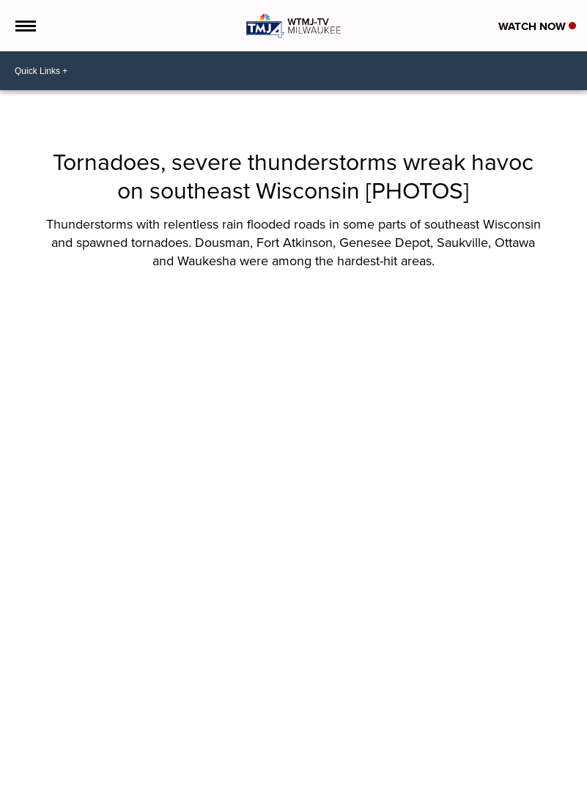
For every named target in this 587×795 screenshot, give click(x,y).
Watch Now (537, 26)
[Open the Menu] (24, 25)
